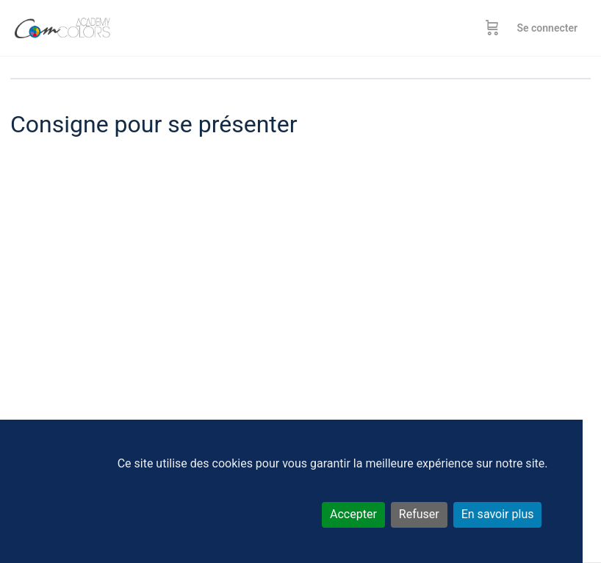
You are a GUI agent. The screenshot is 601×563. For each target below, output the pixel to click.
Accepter (353, 514)
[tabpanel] (300, 331)
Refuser (419, 514)
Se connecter (547, 28)
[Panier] (492, 28)
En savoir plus (497, 514)
